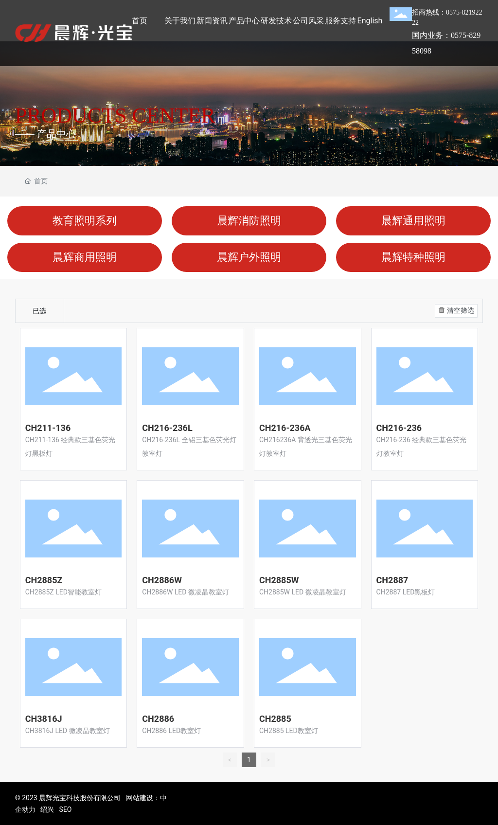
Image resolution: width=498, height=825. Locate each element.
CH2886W (162, 580)
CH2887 (392, 580)
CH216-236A (285, 428)
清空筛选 (455, 310)
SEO (65, 809)
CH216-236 (399, 428)
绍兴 (47, 809)
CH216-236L (167, 428)
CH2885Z (44, 580)
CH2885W (279, 580)
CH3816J (43, 719)
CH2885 (275, 719)
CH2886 (158, 719)
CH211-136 (48, 428)
